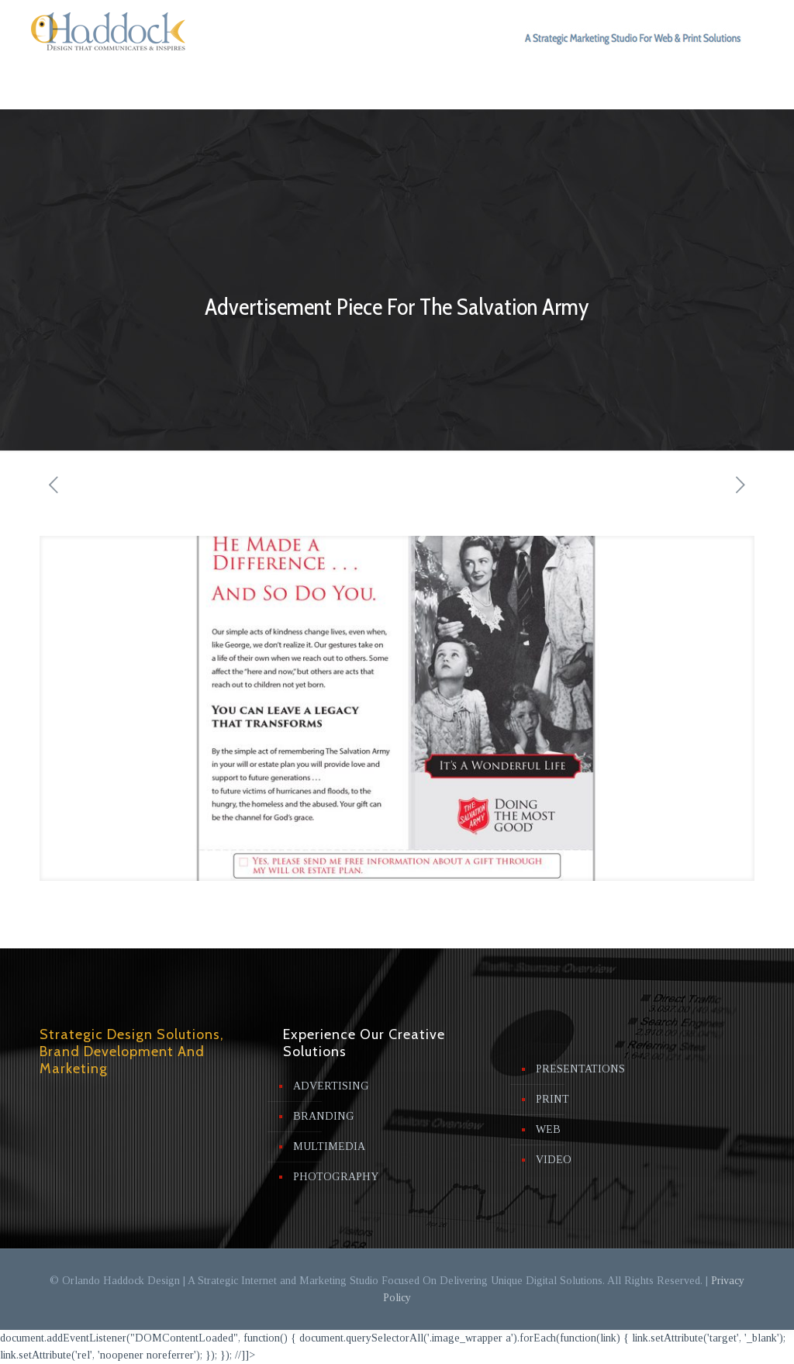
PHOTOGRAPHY (335, 1177)
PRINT (552, 1099)
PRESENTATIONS (580, 1069)
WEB (548, 1129)
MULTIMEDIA (329, 1146)
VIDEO (553, 1159)
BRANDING (323, 1116)
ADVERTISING (331, 1086)
